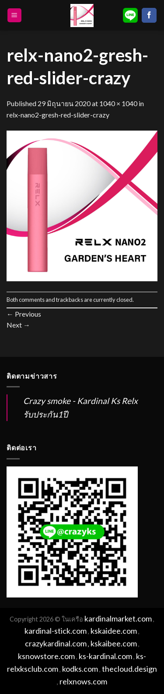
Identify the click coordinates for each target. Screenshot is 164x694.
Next (18, 325)
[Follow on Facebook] (149, 15)
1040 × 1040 (118, 103)
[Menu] (14, 15)
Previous (24, 314)
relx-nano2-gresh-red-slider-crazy (58, 114)
